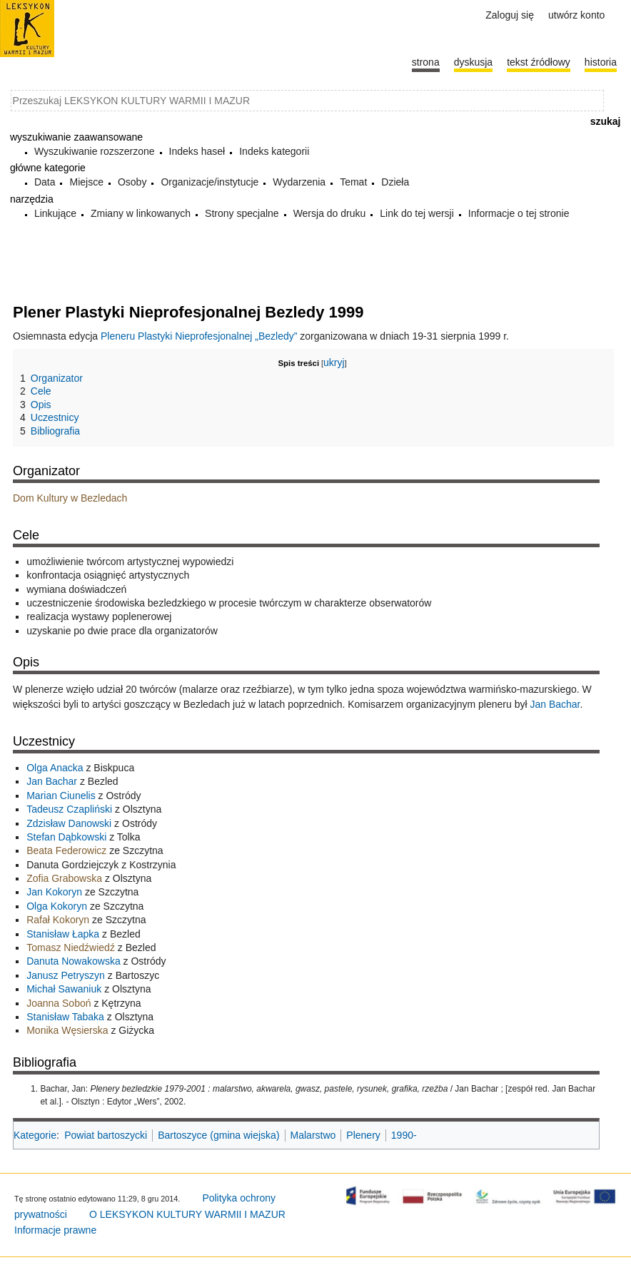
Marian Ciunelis (60, 795)
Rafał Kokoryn (57, 919)
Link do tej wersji (417, 213)
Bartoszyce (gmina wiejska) (218, 1135)
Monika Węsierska (67, 1030)
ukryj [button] (334, 362)
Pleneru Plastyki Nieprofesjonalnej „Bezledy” (199, 336)
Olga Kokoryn (56, 906)
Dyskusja (473, 62)
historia (601, 62)
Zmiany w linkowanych (141, 213)
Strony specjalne (242, 213)
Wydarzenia (299, 182)
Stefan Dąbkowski (66, 837)
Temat (353, 182)
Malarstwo (313, 1135)
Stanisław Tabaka (65, 1016)
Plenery (363, 1135)
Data (45, 182)
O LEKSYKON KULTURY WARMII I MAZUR (187, 1214)
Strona (426, 62)
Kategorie (35, 1135)
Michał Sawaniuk (63, 989)
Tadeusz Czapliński (69, 809)
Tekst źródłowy (538, 62)
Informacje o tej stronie (519, 213)
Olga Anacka (54, 767)
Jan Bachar (555, 704)
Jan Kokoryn (54, 892)
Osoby (132, 182)
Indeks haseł (197, 151)
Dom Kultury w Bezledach (70, 498)
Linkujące (55, 213)
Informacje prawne (55, 1230)
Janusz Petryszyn (65, 975)
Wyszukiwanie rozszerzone (94, 151)
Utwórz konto (576, 15)
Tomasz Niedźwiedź (70, 947)
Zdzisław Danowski (68, 823)
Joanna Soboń (58, 1003)
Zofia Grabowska (64, 878)
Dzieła (395, 182)
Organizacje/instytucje (209, 182)
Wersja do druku (329, 213)
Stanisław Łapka (62, 934)
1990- (404, 1135)
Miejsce (86, 182)
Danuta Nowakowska (73, 961)
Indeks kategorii (274, 151)
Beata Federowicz (66, 850)
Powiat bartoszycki (105, 1135)
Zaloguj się (509, 15)
